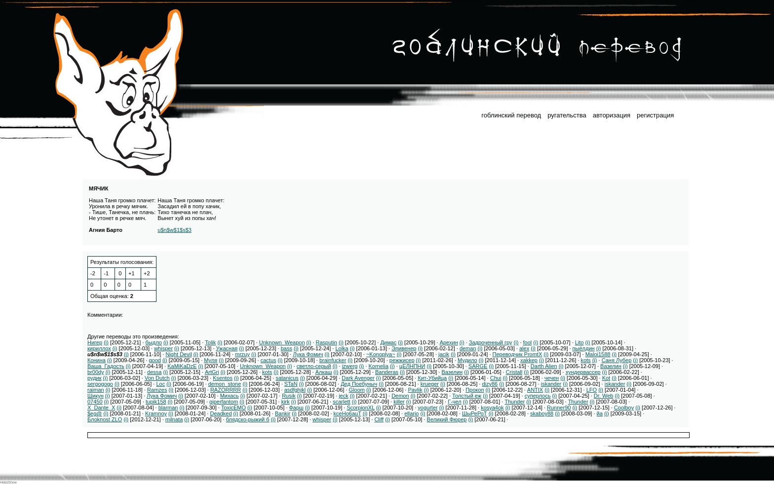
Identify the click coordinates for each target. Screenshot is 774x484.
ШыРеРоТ (474, 413)
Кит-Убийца (432, 378)
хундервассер (583, 372)
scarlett (341, 402)
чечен (551, 378)
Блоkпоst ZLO (104, 419)
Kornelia (378, 366)
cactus (268, 360)
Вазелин (610, 366)
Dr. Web (604, 396)
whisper (163, 348)
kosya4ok (492, 407)
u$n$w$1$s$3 (174, 230)
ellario (411, 413)
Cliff (379, 419)
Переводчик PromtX (517, 354)
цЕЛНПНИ (412, 366)
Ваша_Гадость (105, 366)
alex (524, 348)
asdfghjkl (295, 390)
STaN (291, 384)
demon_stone (224, 384)
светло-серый (314, 366)
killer (399, 402)
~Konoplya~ (380, 354)
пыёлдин (584, 348)
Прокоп (474, 390)
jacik (443, 354)
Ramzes (157, 390)
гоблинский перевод (511, 115)
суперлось (538, 396)
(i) (106, 342)
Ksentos (222, 378)
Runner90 (559, 407)
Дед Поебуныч (359, 384)
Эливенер (403, 348)
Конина (96, 360)
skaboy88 (541, 413)
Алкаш (323, 372)
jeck (343, 396)
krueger (430, 384)
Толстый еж (466, 396)
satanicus (286, 378)
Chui (496, 378)
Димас (388, 342)
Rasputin (326, 342)
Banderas (386, 372)
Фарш (296, 407)
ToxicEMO (233, 407)
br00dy (95, 372)
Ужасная (227, 348)
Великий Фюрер (447, 419)
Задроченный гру (490, 342)
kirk (285, 402)
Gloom (357, 390)
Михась (229, 396)
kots (585, 360)
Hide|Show (8, 482)
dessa (154, 372)
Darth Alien (544, 366)
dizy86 (490, 384)
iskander (551, 384)
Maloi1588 (598, 354)
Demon (400, 396)
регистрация (655, 115)
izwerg (350, 366)
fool (527, 342)
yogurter (427, 407)
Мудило (467, 360)
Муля (210, 360)
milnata (174, 419)
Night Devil (178, 354)
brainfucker (332, 360)
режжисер (402, 360)
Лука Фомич (308, 354)
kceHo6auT (347, 413)
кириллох (99, 348)
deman (468, 348)
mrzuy (242, 354)
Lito (579, 342)
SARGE (478, 366)
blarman (168, 407)
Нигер (94, 342)
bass (286, 348)
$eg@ (94, 413)
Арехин (449, 342)
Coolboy (624, 407)
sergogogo (100, 384)
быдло (154, 342)
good (154, 360)
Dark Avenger (358, 378)
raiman (95, 390)
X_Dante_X (101, 407)
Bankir (282, 413)
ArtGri (212, 372)
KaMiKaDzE (181, 366)
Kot (606, 378)
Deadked (221, 413)
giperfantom (223, 402)
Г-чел (455, 402)
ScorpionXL (360, 407)
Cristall (514, 372)
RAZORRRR (225, 390)
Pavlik (415, 390)
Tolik (210, 342)
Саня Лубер (617, 360)
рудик (94, 378)
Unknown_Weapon (282, 342)
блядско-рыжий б (248, 419)
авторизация (611, 115)
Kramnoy (156, 413)
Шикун (95, 396)
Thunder (514, 402)
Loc (160, 384)
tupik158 (156, 402)
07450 (95, 402)
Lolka (341, 348)
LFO (591, 390)
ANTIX (535, 390)
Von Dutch (157, 378)
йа (600, 413)
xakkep (529, 360)
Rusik (289, 396)
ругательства (566, 115)
